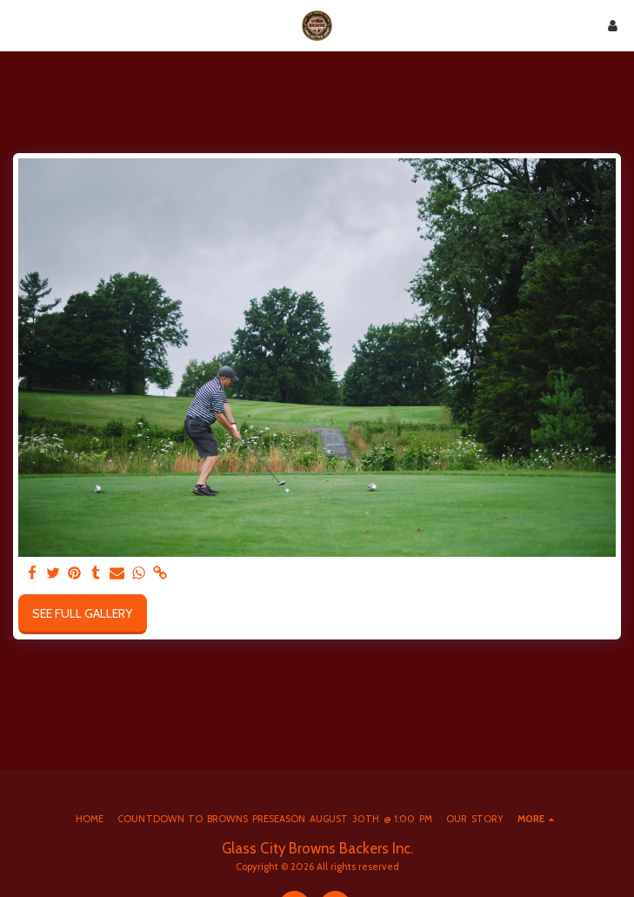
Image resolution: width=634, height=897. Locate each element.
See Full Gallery (82, 613)
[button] (19, 25)
